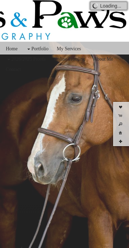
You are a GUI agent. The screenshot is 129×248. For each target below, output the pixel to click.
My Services (69, 48)
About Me (103, 59)
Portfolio (37, 49)
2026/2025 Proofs (26, 59)
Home (12, 48)
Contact (13, 69)
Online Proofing (69, 59)
